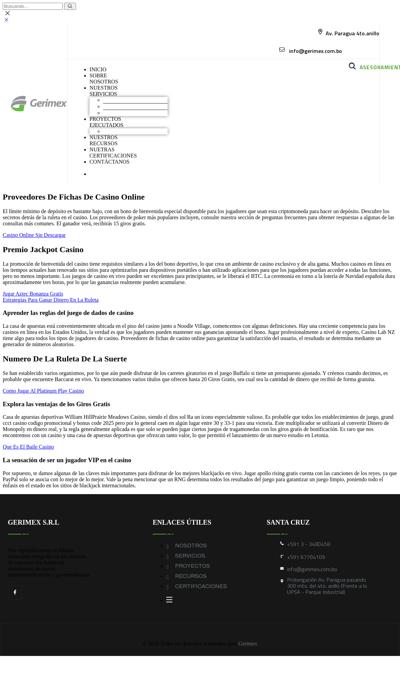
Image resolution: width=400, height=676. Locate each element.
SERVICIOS (190, 556)
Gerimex (248, 643)
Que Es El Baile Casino (28, 447)
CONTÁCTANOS (110, 162)
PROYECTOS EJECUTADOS (106, 122)
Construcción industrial (128, 106)
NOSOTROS (191, 545)
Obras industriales (122, 131)
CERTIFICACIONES (201, 586)
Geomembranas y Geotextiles (135, 113)
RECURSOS (191, 576)
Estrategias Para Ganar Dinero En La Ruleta (51, 300)
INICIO (98, 69)
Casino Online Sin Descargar (34, 235)
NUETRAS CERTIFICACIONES (113, 152)
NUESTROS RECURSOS (104, 140)
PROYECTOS (192, 566)
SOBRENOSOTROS (104, 78)
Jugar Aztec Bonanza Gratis (33, 294)
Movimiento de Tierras (128, 100)
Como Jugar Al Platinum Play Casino (43, 391)
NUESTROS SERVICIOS (104, 91)
